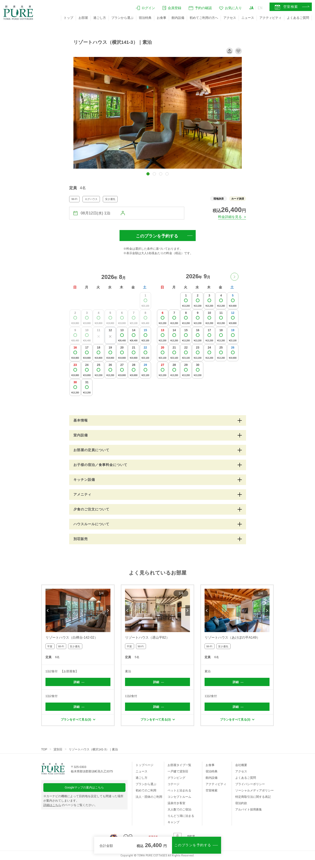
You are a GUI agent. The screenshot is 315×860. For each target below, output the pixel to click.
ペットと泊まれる (179, 790)
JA (251, 8)
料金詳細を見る (230, 217)
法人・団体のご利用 (149, 796)
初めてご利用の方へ (204, 17)
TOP (44, 749)
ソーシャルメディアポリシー (254, 790)
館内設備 (178, 17)
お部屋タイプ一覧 (179, 765)
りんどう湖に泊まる (181, 815)
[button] (148, 173)
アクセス (229, 17)
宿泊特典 (145, 17)
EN (260, 8)
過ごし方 (99, 17)
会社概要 (241, 765)
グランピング (176, 777)
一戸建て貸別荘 (178, 771)
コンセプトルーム (179, 796)
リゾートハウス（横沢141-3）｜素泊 (93, 749)
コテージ (173, 784)
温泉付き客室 (176, 803)
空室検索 (211, 790)
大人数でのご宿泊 (179, 809)
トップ (68, 17)
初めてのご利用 (146, 790)
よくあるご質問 (298, 17)
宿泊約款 (241, 803)
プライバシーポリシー (250, 784)
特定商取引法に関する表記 (253, 796)
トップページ (144, 765)
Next (108, 610)
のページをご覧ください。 (70, 805)
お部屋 (83, 17)
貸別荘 (58, 749)
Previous (47, 610)
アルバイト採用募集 (248, 809)
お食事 (161, 17)
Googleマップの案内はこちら (84, 787)
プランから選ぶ (122, 17)
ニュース (247, 17)
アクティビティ (270, 17)
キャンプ (173, 822)
